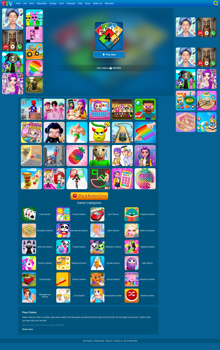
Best (32, 3)
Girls (61, 3)
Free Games (87, 341)
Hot (25, 3)
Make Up (97, 3)
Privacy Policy (99, 341)
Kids (80, 3)
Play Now (109, 54)
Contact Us (118, 341)
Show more (27, 329)
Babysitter (42, 3)
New (18, 3)
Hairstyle (71, 3)
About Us (109, 341)
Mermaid (109, 3)
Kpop (87, 3)
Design (53, 3)
